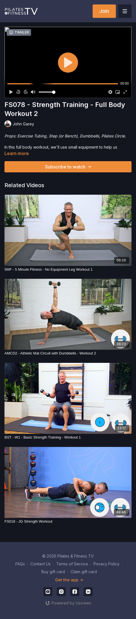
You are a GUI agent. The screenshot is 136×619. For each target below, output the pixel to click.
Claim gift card (84, 571)
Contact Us (41, 563)
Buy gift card (53, 571)
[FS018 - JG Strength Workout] (68, 521)
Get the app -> (69, 579)
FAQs (20, 563)
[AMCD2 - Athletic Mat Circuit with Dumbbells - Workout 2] (68, 353)
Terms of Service (72, 563)
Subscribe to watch (69, 166)
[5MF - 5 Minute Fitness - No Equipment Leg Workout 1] (68, 269)
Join (104, 11)
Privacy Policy (106, 563)
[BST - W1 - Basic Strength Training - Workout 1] (68, 437)
